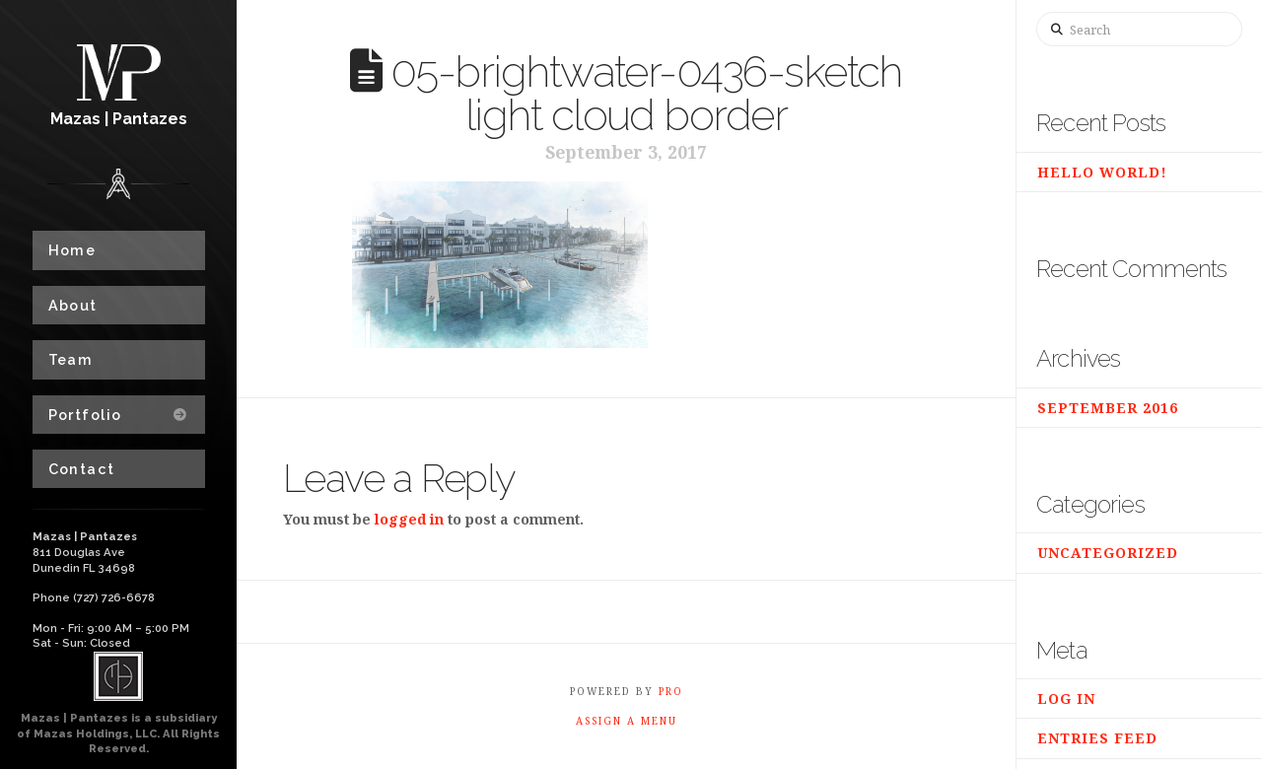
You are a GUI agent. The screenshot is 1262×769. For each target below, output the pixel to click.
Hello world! (1102, 172)
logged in (409, 519)
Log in (1066, 698)
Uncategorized (1107, 552)
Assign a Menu (626, 721)
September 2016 (1107, 407)
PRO (671, 691)
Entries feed (1097, 738)
